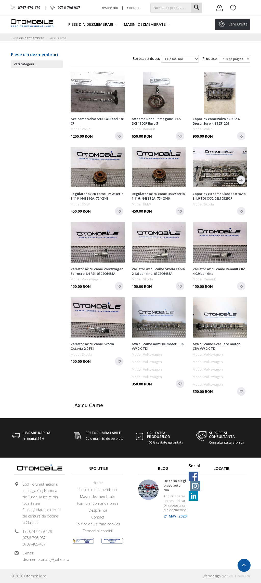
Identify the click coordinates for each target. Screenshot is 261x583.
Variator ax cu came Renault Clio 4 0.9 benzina (219, 271)
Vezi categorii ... (25, 64)
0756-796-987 (34, 537)
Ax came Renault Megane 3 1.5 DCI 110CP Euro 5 (156, 121)
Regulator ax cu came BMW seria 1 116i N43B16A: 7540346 (158, 196)
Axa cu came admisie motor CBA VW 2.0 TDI (158, 346)
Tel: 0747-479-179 (37, 531)
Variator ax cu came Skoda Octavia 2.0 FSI (92, 346)
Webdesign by (226, 576)
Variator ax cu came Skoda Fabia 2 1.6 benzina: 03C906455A (158, 271)
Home (98, 482)
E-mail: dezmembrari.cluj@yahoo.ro (42, 556)
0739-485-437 (34, 544)
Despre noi (109, 7)
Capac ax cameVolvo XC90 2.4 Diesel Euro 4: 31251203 (216, 121)
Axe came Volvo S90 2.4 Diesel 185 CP (97, 121)
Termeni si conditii (98, 530)
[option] (163, 501)
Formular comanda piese (98, 503)
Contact (133, 7)
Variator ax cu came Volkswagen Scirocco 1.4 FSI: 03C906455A (97, 271)
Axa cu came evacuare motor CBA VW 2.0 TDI (216, 346)
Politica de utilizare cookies (97, 524)
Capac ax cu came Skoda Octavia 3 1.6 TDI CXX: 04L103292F (219, 196)
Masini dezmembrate (147, 24)
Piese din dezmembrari (93, 24)
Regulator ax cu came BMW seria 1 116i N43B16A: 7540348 (97, 196)
